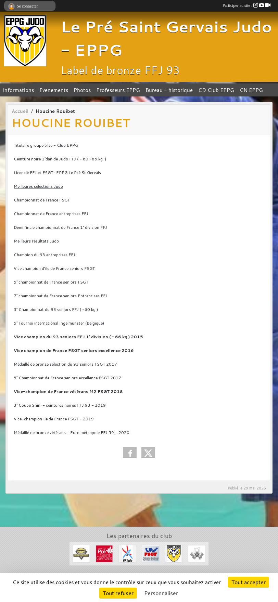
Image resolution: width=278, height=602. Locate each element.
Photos (82, 90)
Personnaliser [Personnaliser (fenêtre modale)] (161, 593)
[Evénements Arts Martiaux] (197, 553)
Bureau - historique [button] (169, 90)
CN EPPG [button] (251, 90)
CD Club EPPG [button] (216, 90)
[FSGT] (151, 553)
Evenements (53, 90)
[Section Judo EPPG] (174, 553)
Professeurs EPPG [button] (118, 90)
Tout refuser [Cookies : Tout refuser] (118, 593)
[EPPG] (81, 553)
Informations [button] (18, 90)
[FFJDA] (127, 553)
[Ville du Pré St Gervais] (104, 553)
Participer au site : (246, 5)
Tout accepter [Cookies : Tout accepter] (248, 582)
